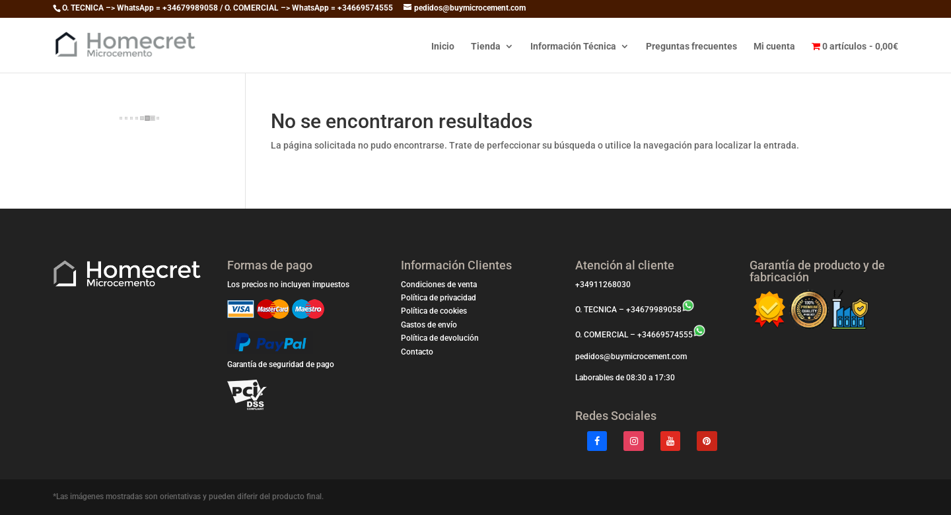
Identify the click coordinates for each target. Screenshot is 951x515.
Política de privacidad (438, 297)
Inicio (442, 47)
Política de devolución (440, 338)
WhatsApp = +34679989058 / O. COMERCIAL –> (204, 8)
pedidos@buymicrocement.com (631, 356)
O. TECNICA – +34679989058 (635, 309)
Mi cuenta (774, 47)
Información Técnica (573, 47)
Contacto (417, 352)
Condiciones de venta (439, 284)
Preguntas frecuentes (691, 47)
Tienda (486, 47)
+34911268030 (603, 284)
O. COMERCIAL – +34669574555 (640, 334)
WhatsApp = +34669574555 (342, 8)
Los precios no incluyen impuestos (288, 284)
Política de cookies (434, 311)
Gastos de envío (429, 324)
